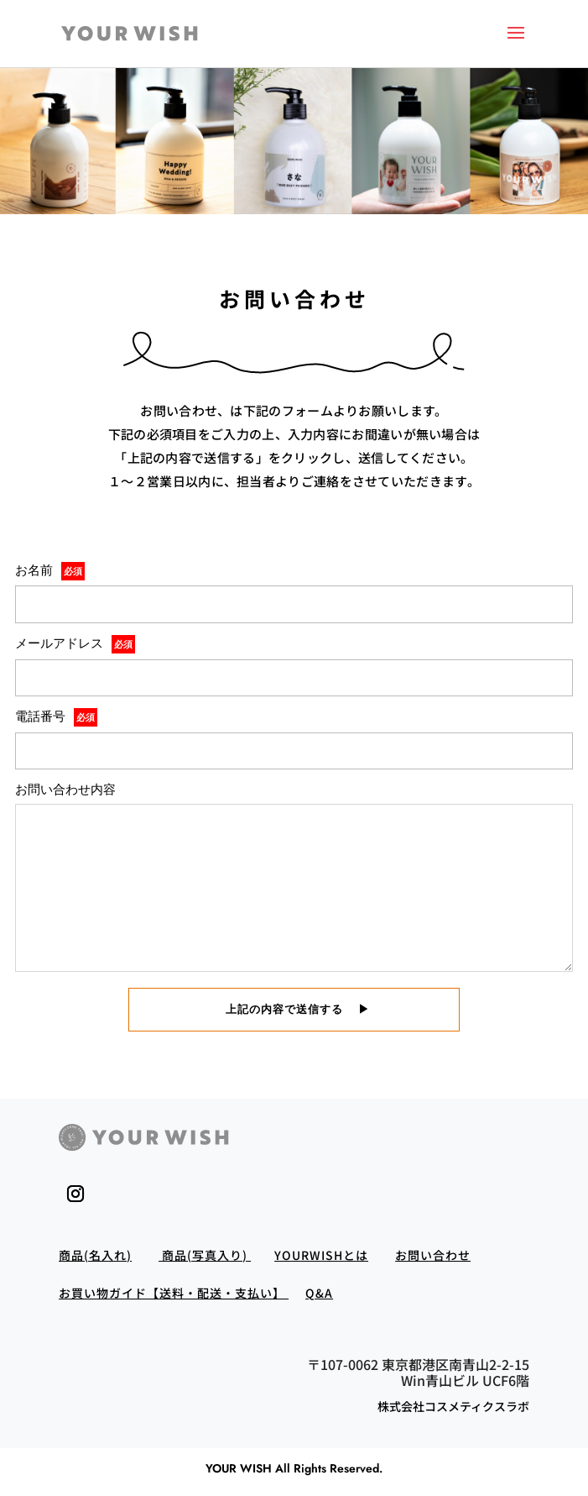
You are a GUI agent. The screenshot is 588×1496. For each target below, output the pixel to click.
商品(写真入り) (205, 1255)
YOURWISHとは (321, 1255)
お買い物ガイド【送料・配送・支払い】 (174, 1292)
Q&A (319, 1292)
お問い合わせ (433, 1255)
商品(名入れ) (95, 1255)
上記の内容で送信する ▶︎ (292, 1009)
